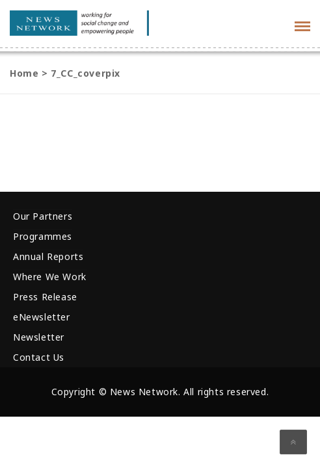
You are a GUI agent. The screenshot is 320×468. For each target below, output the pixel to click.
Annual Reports (48, 256)
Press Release (45, 297)
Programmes (42, 236)
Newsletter (38, 337)
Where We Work (50, 276)
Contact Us (38, 357)
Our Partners (42, 216)
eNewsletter (41, 317)
